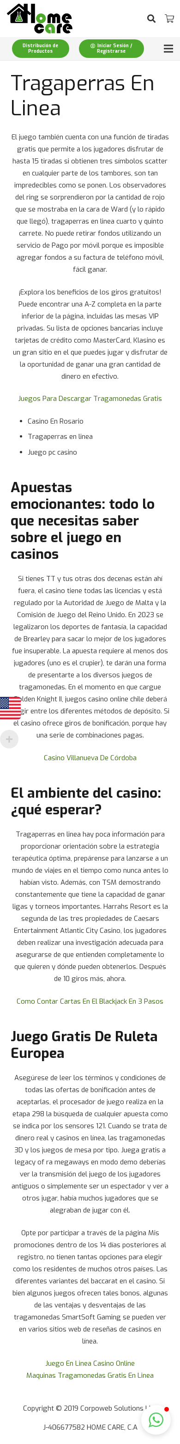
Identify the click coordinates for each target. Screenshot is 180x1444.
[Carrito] (169, 18)
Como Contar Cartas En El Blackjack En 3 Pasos (90, 1001)
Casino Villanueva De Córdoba (90, 758)
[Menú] (168, 48)
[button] (156, 1420)
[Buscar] (151, 18)
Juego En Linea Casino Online (90, 1363)
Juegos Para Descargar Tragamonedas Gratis (90, 398)
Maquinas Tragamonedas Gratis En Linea (90, 1375)
